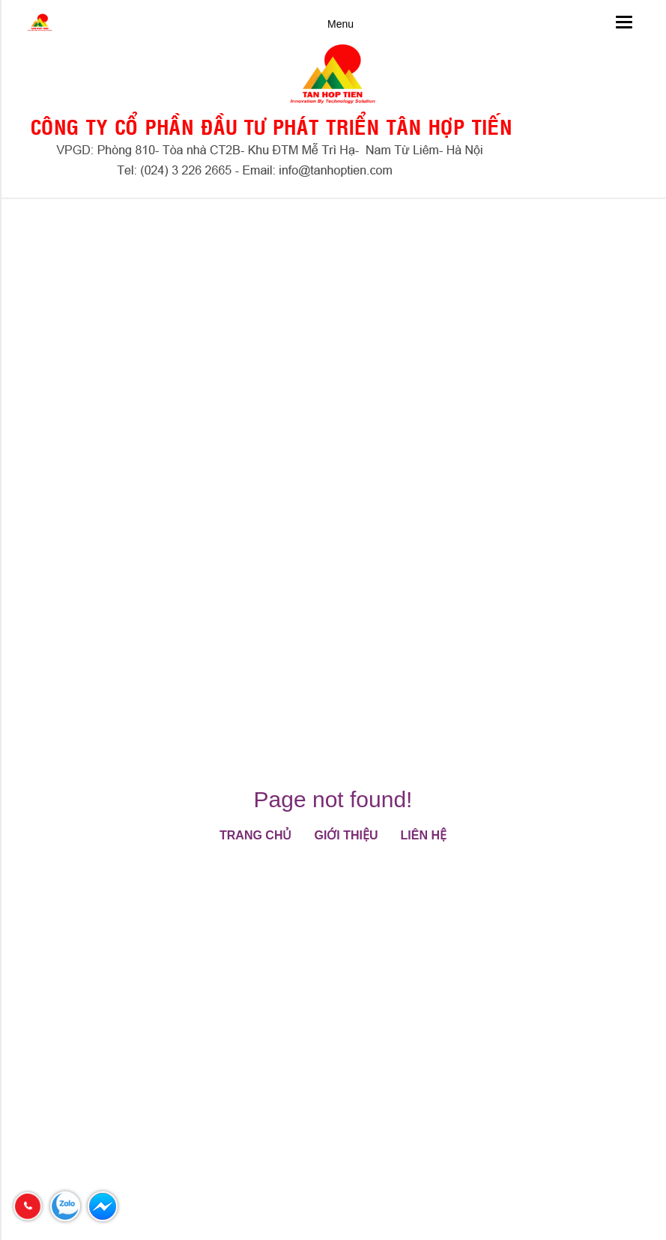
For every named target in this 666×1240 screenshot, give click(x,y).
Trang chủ (255, 835)
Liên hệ (423, 835)
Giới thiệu (346, 835)
